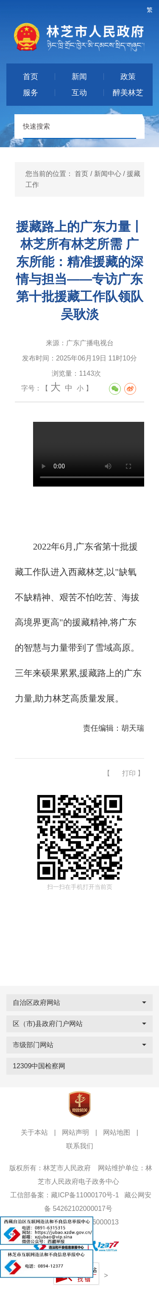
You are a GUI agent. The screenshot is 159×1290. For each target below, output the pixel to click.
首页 (81, 173)
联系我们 (79, 1146)
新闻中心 (107, 173)
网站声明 (75, 1132)
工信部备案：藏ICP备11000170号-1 (64, 1195)
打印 (129, 773)
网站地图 (116, 1132)
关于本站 (34, 1132)
